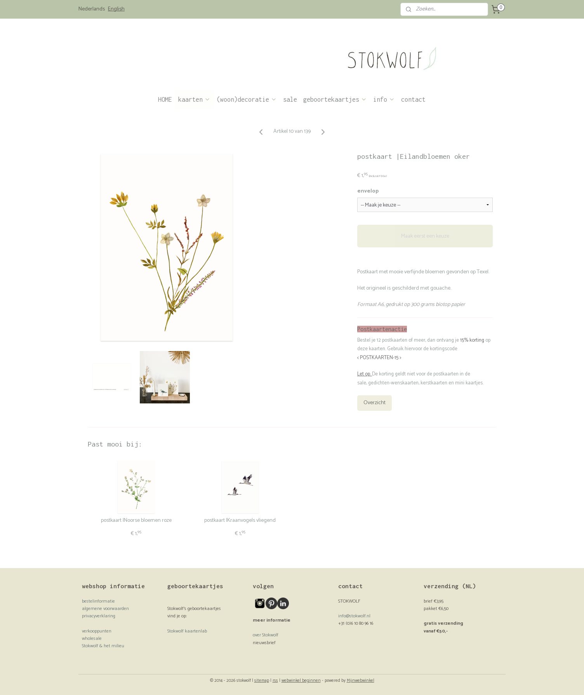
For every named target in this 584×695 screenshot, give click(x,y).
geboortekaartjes (335, 99)
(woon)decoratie (247, 99)
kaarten (194, 99)
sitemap (261, 680)
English (116, 9)
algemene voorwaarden (105, 608)
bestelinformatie (98, 601)
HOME (165, 99)
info (384, 99)
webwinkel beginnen (301, 680)
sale (290, 99)
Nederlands (91, 9)
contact (413, 99)
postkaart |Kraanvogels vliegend (240, 521)
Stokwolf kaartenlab (187, 631)
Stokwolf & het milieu (103, 646)
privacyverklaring (98, 616)
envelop (368, 191)
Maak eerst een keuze (425, 235)
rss (275, 680)
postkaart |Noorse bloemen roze (136, 521)
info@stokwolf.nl (354, 616)
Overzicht (374, 402)
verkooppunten (96, 631)
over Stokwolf (265, 635)
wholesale (92, 638)
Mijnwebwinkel (360, 680)
